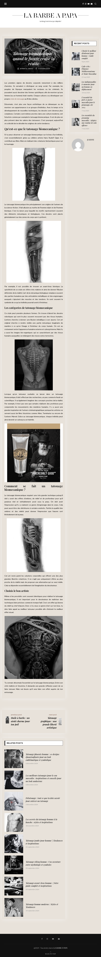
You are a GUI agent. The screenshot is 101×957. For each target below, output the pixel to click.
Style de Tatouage (38, 48)
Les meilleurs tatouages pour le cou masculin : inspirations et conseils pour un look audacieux (43, 778)
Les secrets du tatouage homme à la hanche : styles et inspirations (41, 821)
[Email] (91, 4)
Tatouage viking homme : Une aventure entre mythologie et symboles (43, 863)
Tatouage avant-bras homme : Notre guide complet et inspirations (42, 884)
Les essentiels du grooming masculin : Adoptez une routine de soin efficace (89, 120)
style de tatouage (17, 99)
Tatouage (25, 48)
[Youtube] (88, 4)
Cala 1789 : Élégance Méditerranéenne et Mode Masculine (89, 70)
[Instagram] (85, 4)
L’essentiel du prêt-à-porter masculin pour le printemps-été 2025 (88, 102)
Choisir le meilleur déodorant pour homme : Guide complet (89, 55)
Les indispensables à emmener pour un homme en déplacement (89, 86)
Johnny (31, 69)
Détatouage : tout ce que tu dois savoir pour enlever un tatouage (43, 799)
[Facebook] (83, 4)
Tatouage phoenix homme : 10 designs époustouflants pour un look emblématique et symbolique (42, 757)
